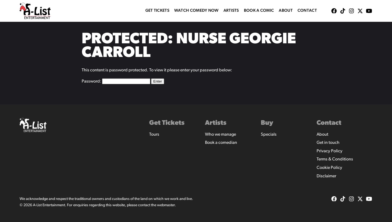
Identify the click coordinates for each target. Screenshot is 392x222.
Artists (231, 11)
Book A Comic (259, 11)
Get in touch (328, 143)
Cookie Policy (329, 168)
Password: (116, 81)
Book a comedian (221, 143)
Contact (307, 11)
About (286, 11)
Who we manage (220, 134)
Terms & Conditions (335, 159)
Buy (267, 123)
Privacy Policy (329, 151)
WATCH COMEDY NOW (196, 11)
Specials (269, 134)
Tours (154, 134)
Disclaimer (326, 176)
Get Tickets (157, 11)
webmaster (166, 205)
